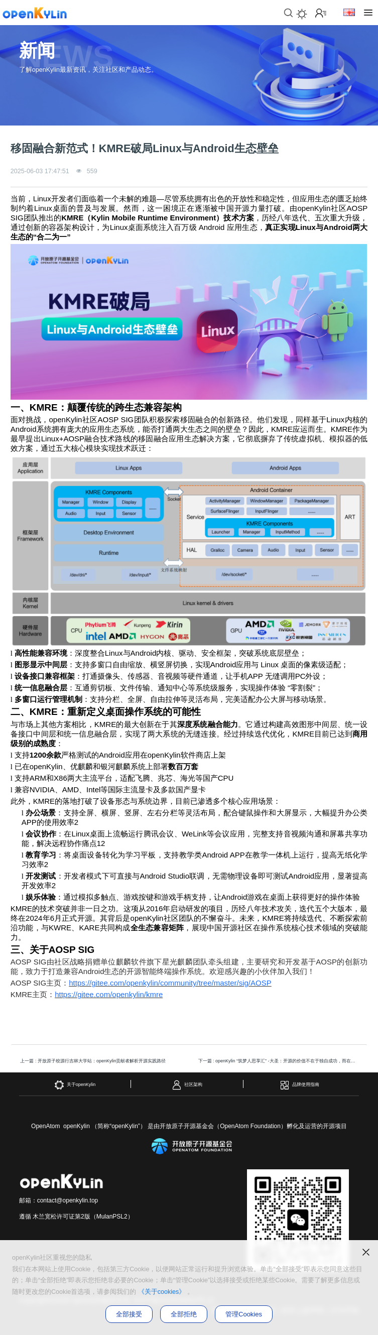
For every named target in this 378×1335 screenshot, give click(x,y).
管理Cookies (243, 1314)
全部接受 (129, 1314)
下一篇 (280, 1060)
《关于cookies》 (162, 1291)
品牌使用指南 (299, 1085)
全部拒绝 (184, 1314)
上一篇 (93, 1060)
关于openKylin (75, 1085)
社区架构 (187, 1085)
